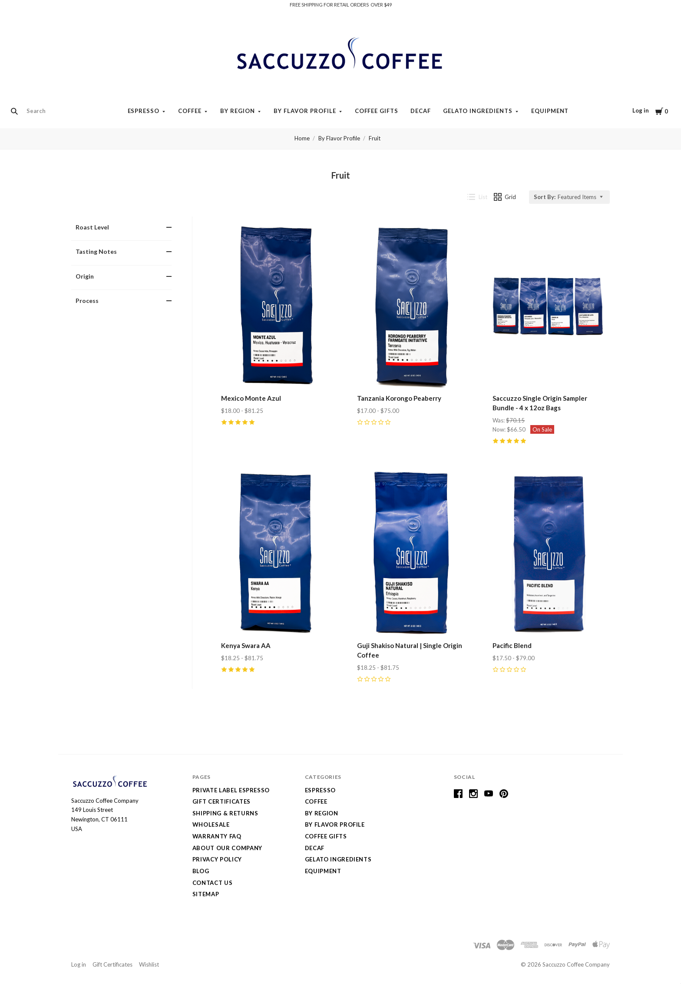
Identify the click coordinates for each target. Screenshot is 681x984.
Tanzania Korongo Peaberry (399, 398)
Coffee (190, 110)
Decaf (420, 110)
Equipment (550, 110)
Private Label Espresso (231, 790)
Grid (505, 197)
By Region (237, 110)
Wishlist (149, 964)
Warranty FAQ (216, 836)
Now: (500, 429)
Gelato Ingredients (477, 110)
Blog (200, 871)
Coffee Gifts (377, 110)
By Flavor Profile (305, 110)
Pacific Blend (512, 645)
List (477, 197)
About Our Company (227, 847)
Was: (499, 420)
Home (302, 138)
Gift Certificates (221, 801)
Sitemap (205, 894)
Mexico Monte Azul (251, 398)
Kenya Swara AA (246, 645)
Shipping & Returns (225, 813)
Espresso (144, 110)
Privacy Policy (217, 859)
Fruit (374, 138)
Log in (640, 110)
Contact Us (212, 882)
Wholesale (211, 824)
